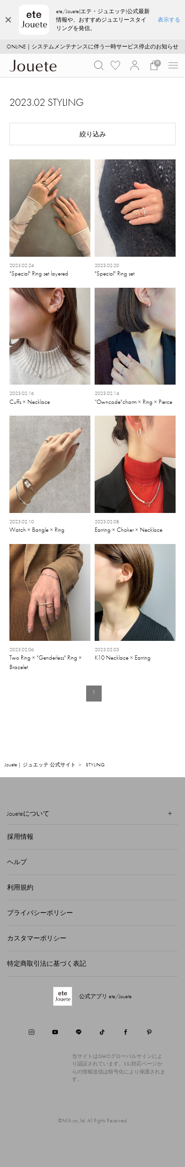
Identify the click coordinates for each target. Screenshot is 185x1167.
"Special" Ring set (115, 273)
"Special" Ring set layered (38, 273)
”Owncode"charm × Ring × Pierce (133, 402)
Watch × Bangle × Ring (36, 530)
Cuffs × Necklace (29, 402)
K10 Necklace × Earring (123, 658)
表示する (169, 20)
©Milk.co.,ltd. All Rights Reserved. (93, 1120)
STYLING (95, 764)
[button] (98, 65)
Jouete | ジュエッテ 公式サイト (40, 764)
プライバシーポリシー (40, 912)
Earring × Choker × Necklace (128, 530)
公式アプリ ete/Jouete (105, 996)
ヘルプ (17, 862)
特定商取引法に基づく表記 (46, 963)
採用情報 (20, 836)
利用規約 (20, 887)
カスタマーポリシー (36, 938)
